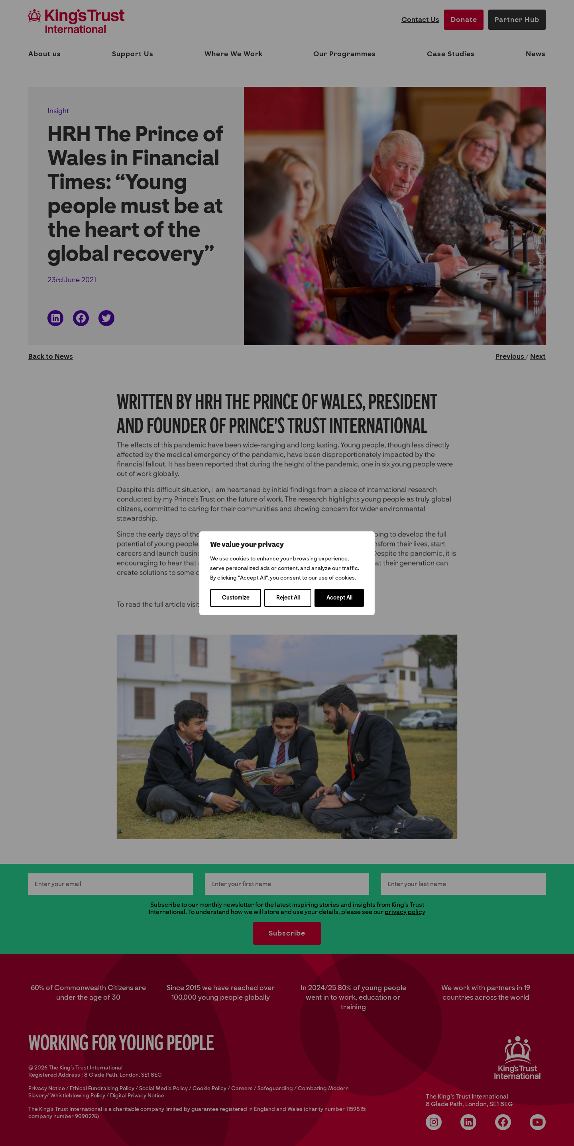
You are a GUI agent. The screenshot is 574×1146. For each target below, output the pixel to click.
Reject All (288, 597)
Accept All (339, 597)
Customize (236, 597)
